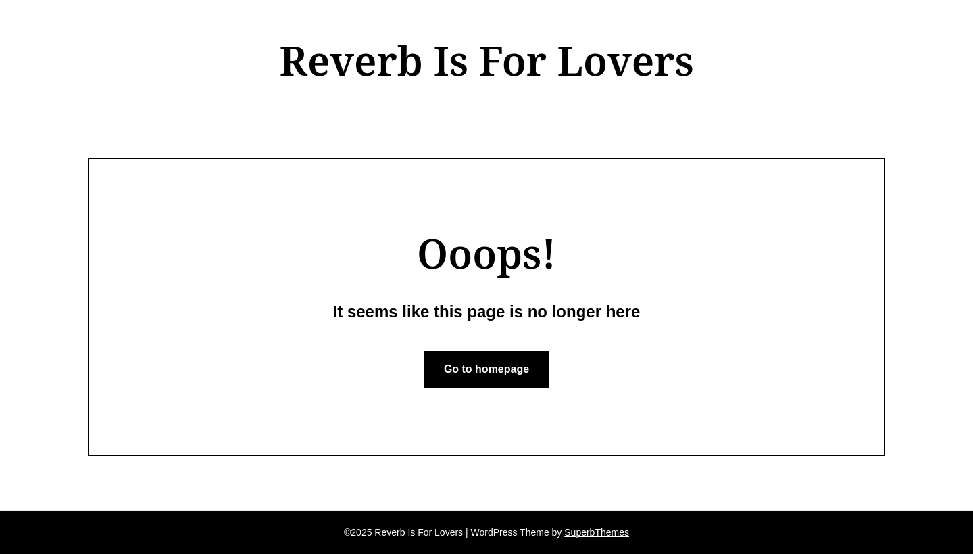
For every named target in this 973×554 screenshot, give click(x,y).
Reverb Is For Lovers (486, 60)
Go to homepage (486, 369)
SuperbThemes (596, 532)
